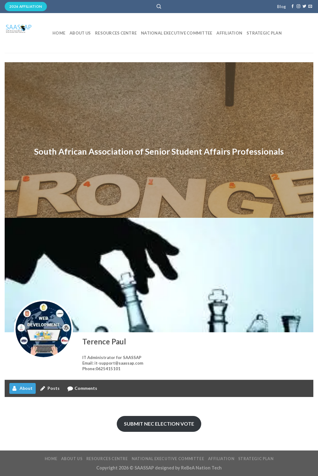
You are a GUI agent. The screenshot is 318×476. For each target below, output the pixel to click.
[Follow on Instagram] (298, 6)
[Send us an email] (310, 6)
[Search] (159, 6)
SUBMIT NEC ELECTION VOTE (159, 424)
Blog (281, 6)
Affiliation (229, 32)
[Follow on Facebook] (292, 6)
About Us (80, 32)
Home (58, 32)
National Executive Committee (176, 32)
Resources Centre (116, 32)
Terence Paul (104, 341)
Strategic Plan (264, 32)
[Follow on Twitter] (304, 6)
